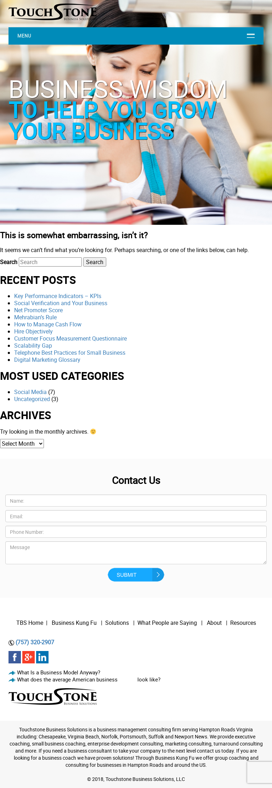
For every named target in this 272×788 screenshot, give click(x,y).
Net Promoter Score (38, 310)
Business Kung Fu (74, 623)
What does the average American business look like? (88, 679)
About (215, 623)
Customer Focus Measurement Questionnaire (70, 338)
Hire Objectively (33, 331)
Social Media (30, 392)
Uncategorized (32, 399)
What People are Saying (167, 623)
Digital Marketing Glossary (47, 360)
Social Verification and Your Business (60, 303)
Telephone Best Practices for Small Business (69, 352)
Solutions (117, 623)
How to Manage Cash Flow (47, 324)
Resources (243, 623)
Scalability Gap (33, 345)
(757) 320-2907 (35, 642)
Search (8, 261)
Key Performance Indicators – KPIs (57, 296)
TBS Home (29, 623)
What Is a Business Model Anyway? (58, 672)
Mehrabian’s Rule (35, 317)
